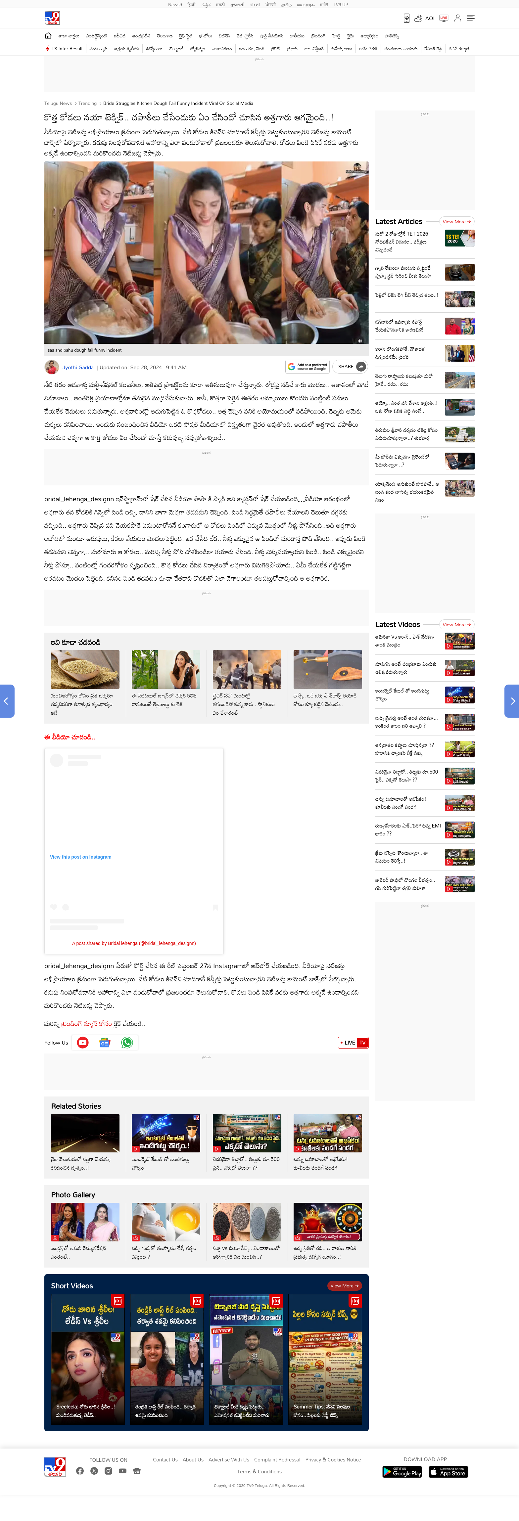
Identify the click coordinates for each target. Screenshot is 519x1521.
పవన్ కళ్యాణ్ (459, 48)
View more (345, 1285)
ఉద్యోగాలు (154, 48)
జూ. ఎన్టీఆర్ (314, 48)
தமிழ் (286, 4)
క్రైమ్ (350, 35)
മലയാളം (305, 4)
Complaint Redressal (277, 1459)
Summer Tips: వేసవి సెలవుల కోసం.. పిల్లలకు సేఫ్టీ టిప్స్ (322, 1410)
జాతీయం (297, 35)
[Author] (51, 367)
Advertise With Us (229, 1459)
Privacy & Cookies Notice (333, 1459)
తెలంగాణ (164, 35)
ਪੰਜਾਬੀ (270, 4)
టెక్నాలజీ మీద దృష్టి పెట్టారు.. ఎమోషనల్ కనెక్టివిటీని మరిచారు (241, 1410)
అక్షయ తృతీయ (127, 48)
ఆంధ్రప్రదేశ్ (141, 35)
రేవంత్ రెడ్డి (433, 48)
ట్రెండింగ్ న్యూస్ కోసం (87, 1023)
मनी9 (324, 4)
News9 (175, 4)
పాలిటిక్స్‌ (392, 35)
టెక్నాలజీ (176, 48)
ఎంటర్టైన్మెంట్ (97, 35)
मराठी (220, 4)
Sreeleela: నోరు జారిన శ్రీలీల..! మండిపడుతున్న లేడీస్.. (85, 1410)
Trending (87, 103)
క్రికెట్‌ (275, 48)
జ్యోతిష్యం (197, 48)
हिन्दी (192, 4)
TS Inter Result (67, 48)
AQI (430, 18)
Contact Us (165, 1459)
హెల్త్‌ (336, 35)
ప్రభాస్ (292, 48)
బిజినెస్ (224, 35)
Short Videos (72, 1285)
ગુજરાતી (237, 4)
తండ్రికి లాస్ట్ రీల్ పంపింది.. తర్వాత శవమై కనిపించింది (165, 1410)
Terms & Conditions (259, 1471)
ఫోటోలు (205, 35)
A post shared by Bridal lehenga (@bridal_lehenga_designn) (134, 943)
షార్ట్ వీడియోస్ (271, 35)
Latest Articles (398, 221)
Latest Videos (397, 624)
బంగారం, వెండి (251, 48)
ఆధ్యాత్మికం (369, 35)
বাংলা (255, 4)
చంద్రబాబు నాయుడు (400, 48)
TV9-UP (341, 4)
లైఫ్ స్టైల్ (186, 35)
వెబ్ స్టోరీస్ (245, 35)
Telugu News (58, 103)
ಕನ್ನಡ (206, 4)
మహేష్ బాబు (342, 48)
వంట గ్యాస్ (99, 48)
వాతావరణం (222, 48)
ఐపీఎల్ (120, 35)
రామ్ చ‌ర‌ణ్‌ (368, 48)
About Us (193, 1459)
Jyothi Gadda (78, 367)
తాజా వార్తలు (69, 35)
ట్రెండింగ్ (318, 35)
